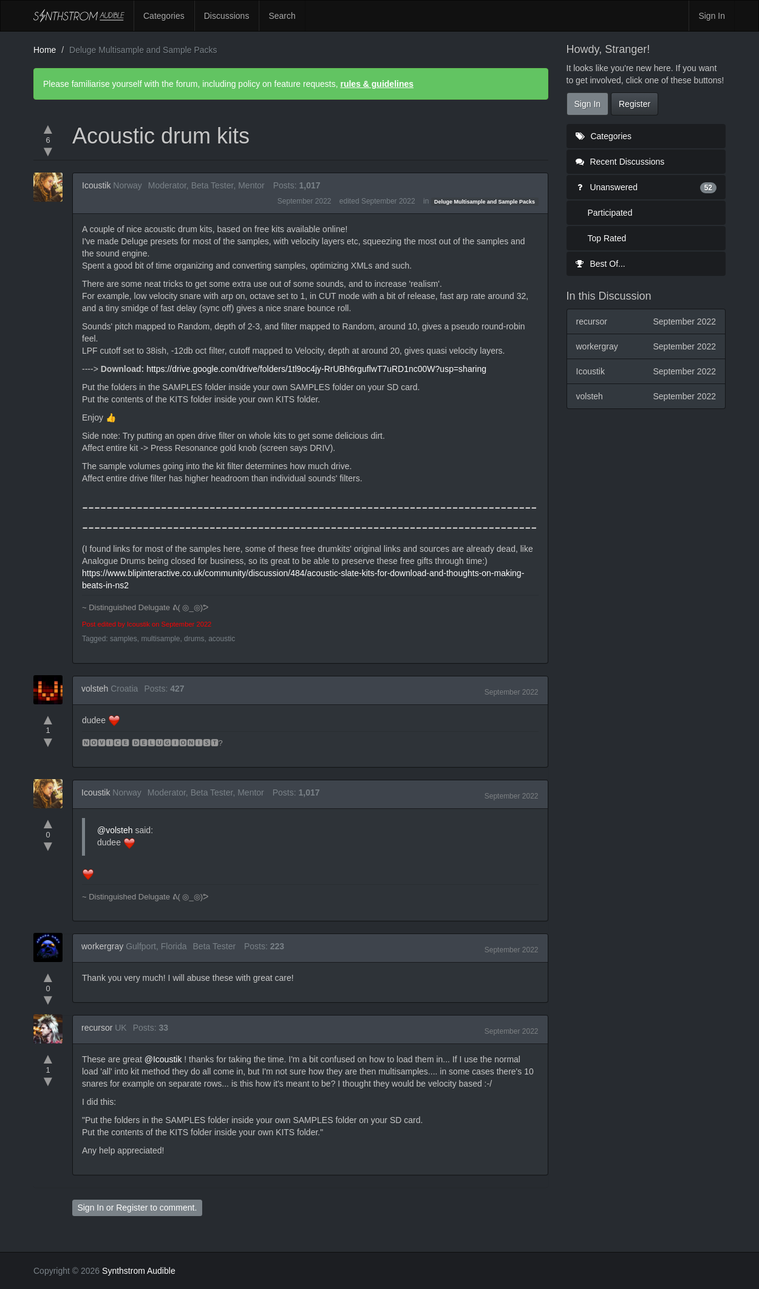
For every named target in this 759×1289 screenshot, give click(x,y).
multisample (160, 638)
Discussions (227, 16)
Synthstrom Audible (78, 16)
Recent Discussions (620, 162)
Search (281, 16)
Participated (610, 213)
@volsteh (115, 830)
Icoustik (96, 185)
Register (132, 1207)
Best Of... (600, 264)
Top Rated (607, 238)
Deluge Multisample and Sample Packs (484, 202)
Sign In (711, 16)
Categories (164, 16)
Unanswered (646, 187)
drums (194, 638)
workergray (102, 946)
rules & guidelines (377, 84)
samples (123, 638)
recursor (96, 1028)
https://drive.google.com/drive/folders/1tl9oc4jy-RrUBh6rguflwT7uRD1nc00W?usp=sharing (316, 369)
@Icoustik (163, 1059)
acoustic (221, 638)
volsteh (94, 688)
